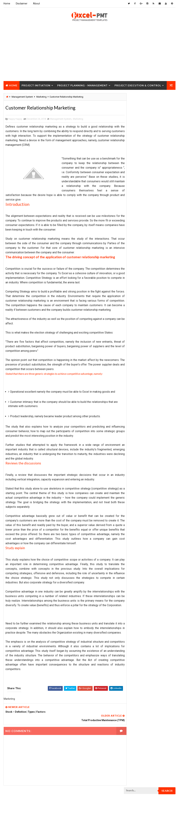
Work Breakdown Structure (141, 581)
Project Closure (18, 93)
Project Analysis (135, 286)
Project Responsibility (138, 525)
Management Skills (136, 268)
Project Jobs (133, 421)
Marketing (78, 119)
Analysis (153, 212)
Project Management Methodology (145, 439)
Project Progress (135, 495)
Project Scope (134, 538)
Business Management (137, 218)
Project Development (137, 372)
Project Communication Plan (141, 335)
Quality (155, 556)
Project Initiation (36, 85)
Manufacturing (134, 280)
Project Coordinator (137, 353)
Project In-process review (140, 415)
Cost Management (135, 225)
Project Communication (139, 329)
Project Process (135, 476)
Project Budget (134, 292)
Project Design (134, 366)
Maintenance (132, 261)
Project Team (133, 556)
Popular (150, 168)
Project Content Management (142, 341)
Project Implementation (139, 409)
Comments (167, 168)
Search (167, 98)
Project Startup (135, 544)
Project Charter (135, 298)
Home (7, 3)
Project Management (137, 433)
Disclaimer (21, 3)
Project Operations (136, 464)
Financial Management (137, 231)
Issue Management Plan (138, 255)
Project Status (134, 550)
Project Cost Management (140, 360)
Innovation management (138, 243)
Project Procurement (137, 482)
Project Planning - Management (82, 85)
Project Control (135, 347)
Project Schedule (135, 532)
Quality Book (150, 160)
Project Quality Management (141, 501)
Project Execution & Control (138, 85)
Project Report (134, 513)
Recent (132, 168)
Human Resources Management (142, 237)
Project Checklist (136, 310)
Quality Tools (133, 562)
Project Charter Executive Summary (145, 304)
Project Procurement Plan (140, 489)
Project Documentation (138, 378)
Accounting (132, 212)
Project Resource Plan (138, 519)
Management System (60, 119)
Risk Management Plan (138, 568)
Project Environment (137, 384)
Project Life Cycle (135, 427)
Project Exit (132, 403)
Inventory (131, 249)
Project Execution (136, 396)
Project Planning (135, 470)
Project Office (133, 458)
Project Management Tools (140, 446)
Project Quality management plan (144, 507)
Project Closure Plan (137, 323)
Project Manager (135, 452)
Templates (131, 575)
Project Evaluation (136, 390)
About (36, 3)
